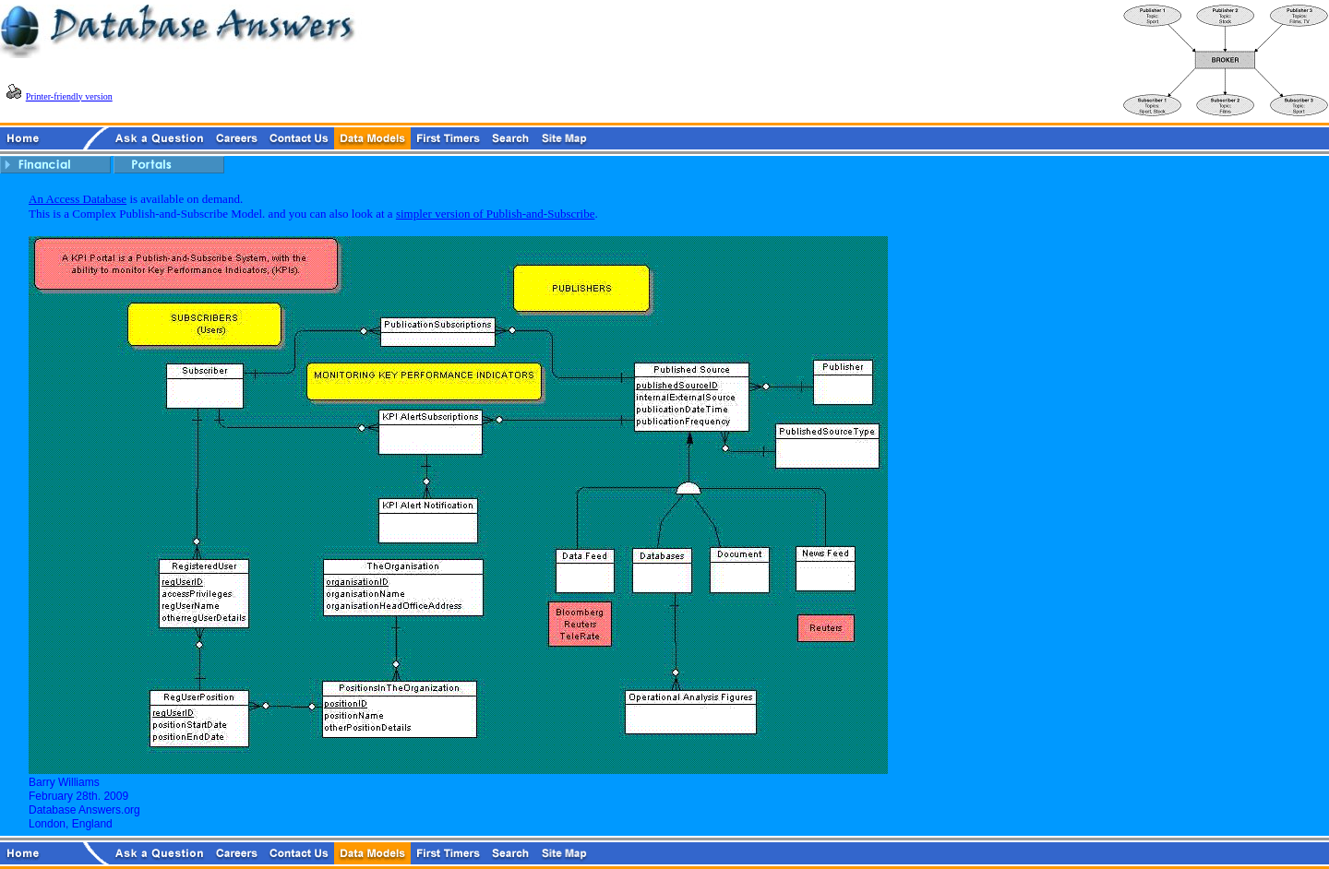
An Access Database (77, 199)
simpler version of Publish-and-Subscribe (495, 213)
